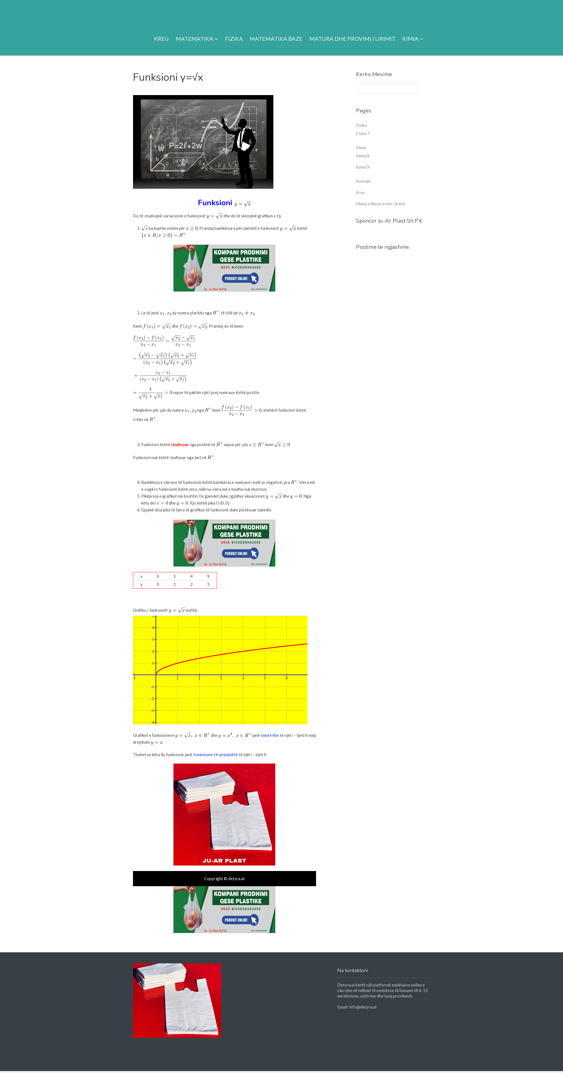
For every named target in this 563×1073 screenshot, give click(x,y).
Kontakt (363, 181)
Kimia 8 (362, 155)
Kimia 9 (362, 167)
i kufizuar (179, 444)
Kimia (412, 32)
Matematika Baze (276, 32)
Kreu (161, 32)
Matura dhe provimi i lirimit (352, 32)
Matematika (197, 32)
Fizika (234, 32)
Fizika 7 (363, 133)
